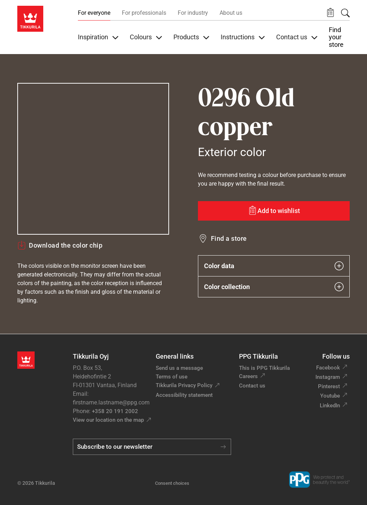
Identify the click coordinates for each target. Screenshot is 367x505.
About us (231, 12)
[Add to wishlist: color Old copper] (274, 211)
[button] (330, 13)
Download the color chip (59, 245)
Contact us (252, 385)
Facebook (328, 367)
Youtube (330, 396)
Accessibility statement (184, 395)
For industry (193, 12)
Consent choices (172, 483)
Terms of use (171, 376)
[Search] (345, 13)
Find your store (336, 37)
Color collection (274, 286)
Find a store (229, 238)
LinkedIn (330, 405)
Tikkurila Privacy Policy (184, 385)
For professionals (144, 12)
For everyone (94, 12)
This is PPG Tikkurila (264, 368)
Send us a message (179, 368)
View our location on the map (108, 420)
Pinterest (329, 386)
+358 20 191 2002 (115, 411)
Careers (248, 376)
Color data (274, 265)
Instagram (327, 377)
